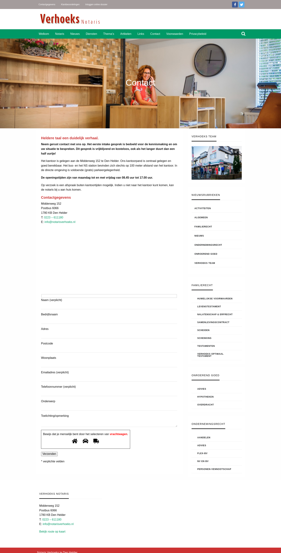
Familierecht (203, 226)
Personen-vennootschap (214, 469)
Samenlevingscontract (213, 322)
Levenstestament (209, 306)
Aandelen (203, 437)
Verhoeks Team (204, 263)
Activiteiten (202, 208)
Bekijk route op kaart (52, 531)
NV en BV (203, 461)
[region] (217, 163)
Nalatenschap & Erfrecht (215, 314)
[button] (236, 152)
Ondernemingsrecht (208, 245)
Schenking (204, 338)
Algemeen (201, 217)
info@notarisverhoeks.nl (60, 221)
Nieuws (199, 236)
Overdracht (205, 404)
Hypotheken (205, 397)
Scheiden (203, 330)
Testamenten (206, 346)
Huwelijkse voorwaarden (215, 298)
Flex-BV (202, 453)
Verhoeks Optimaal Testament (210, 355)
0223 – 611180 (53, 217)
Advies (201, 389)
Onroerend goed (205, 254)
